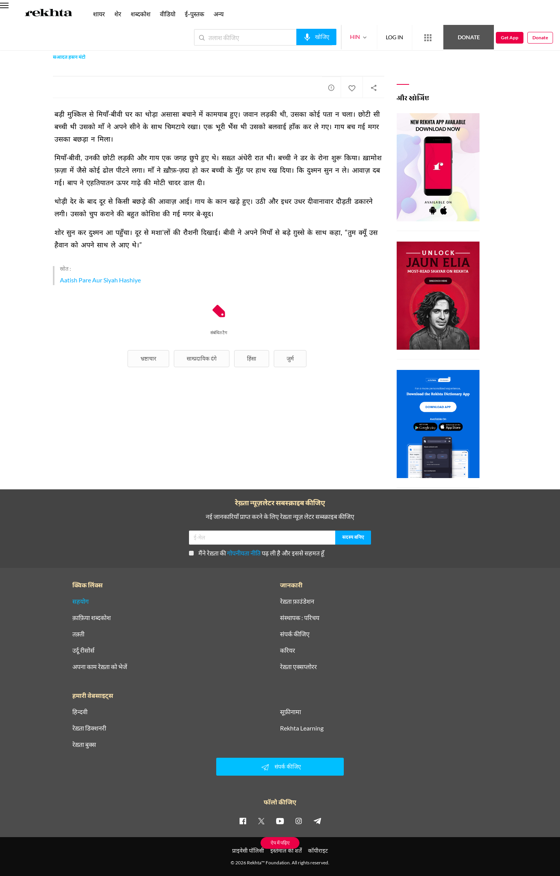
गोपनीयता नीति (244, 553)
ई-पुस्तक (194, 14)
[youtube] (280, 821)
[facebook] (242, 821)
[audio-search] (316, 37)
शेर (117, 14)
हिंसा (251, 358)
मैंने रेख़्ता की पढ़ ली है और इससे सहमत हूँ (256, 553)
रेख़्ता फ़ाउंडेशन (297, 601)
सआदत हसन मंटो (69, 57)
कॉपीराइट (318, 850)
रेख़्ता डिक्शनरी (89, 728)
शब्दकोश (140, 14)
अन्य (219, 14)
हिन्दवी (80, 712)
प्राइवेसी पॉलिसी (248, 850)
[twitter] (261, 821)
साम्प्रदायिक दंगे (202, 358)
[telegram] (317, 821)
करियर (287, 650)
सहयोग (80, 601)
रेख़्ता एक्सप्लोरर (298, 667)
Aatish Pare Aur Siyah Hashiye (100, 280)
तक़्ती (78, 634)
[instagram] (298, 821)
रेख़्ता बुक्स (84, 744)
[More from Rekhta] (428, 37)
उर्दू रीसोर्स (83, 650)
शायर (99, 14)
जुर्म (290, 358)
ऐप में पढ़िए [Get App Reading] (280, 843)
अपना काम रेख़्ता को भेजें (99, 667)
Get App (509, 37)
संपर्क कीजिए (295, 634)
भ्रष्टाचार (148, 358)
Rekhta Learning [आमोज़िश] (302, 728)
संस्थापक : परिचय (299, 618)
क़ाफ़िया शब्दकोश (91, 618)
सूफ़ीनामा (290, 712)
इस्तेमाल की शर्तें (286, 850)
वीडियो (167, 14)
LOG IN (394, 37)
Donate (469, 37)
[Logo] (49, 14)
